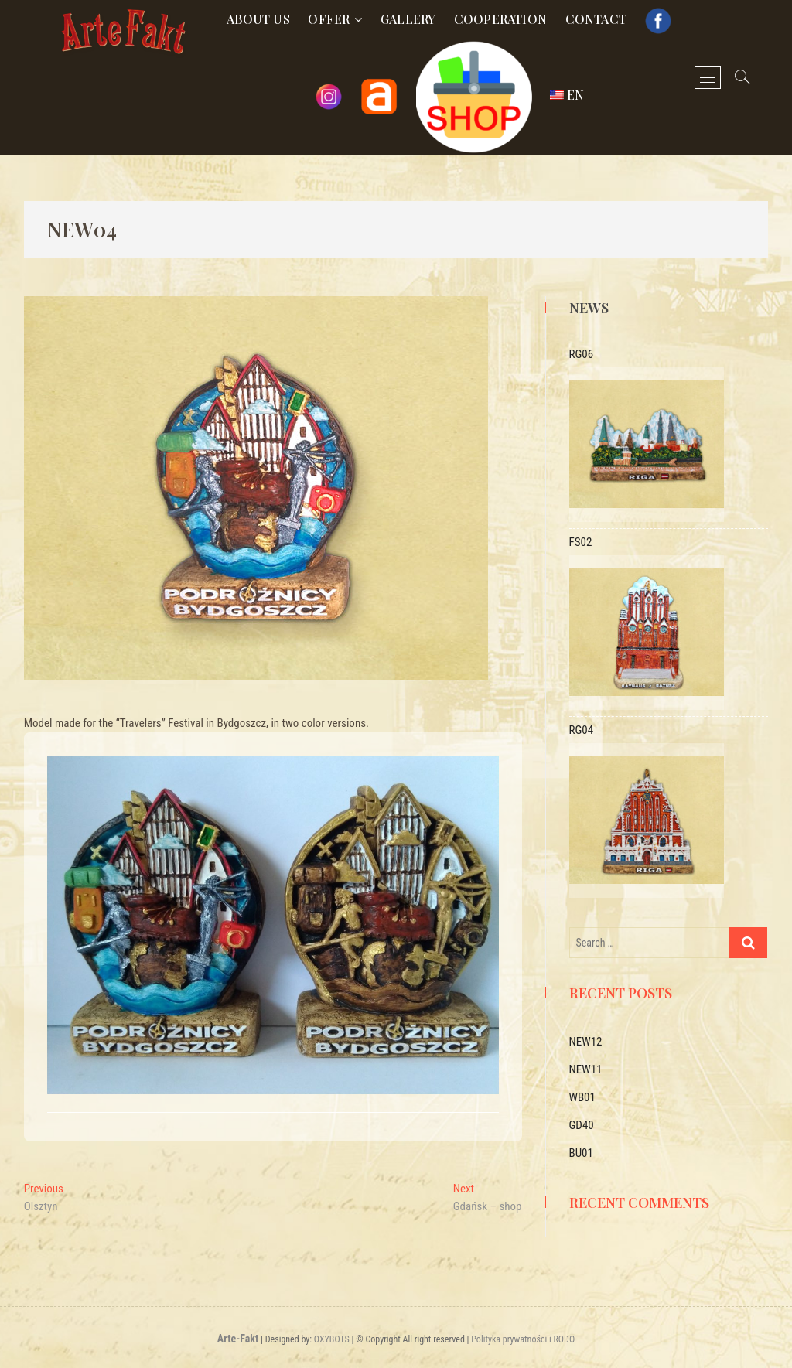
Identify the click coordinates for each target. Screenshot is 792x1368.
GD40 (581, 1125)
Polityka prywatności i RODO (523, 1339)
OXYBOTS (332, 1339)
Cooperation (500, 19)
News (589, 308)
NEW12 (586, 1042)
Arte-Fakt (237, 1338)
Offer (329, 19)
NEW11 (586, 1069)
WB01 (582, 1097)
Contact (595, 19)
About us (258, 19)
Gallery (408, 19)
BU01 (581, 1153)
